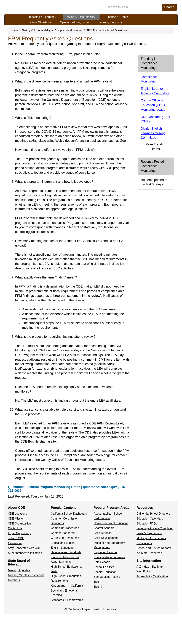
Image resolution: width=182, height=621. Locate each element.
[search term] (133, 7)
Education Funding (62, 542)
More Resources (151, 552)
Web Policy (143, 571)
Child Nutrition (102, 532)
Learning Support (110, 22)
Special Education (105, 571)
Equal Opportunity (19, 533)
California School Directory (153, 513)
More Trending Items (156, 147)
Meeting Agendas (19, 570)
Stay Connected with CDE (24, 548)
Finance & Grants (118, 16)
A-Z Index (142, 566)
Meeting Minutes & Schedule (26, 575)
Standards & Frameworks (67, 599)
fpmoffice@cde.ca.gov (100, 487)
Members (14, 580)
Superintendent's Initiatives (25, 552)
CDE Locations (17, 513)
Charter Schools (104, 527)
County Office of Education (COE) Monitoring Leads (153, 105)
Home (14, 30)
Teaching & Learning (42, 16)
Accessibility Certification (152, 576)
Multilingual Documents (151, 538)
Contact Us (15, 528)
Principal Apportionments (109, 557)
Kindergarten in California (67, 585)
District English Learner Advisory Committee (153, 133)
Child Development (106, 537)
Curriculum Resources (65, 537)
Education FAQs (146, 523)
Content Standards (62, 532)
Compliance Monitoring (68, 30)
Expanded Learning (106, 552)
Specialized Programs (75, 22)
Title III (98, 586)
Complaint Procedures (65, 527)
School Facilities (104, 566)
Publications (144, 543)
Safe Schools (102, 562)
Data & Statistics (40, 22)
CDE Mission (16, 518)
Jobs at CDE (16, 538)
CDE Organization (19, 523)
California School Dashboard (69, 513)
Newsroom (15, 543)
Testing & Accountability (81, 16)
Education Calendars (149, 518)
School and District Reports (153, 548)
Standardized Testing (107, 576)
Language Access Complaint (154, 528)
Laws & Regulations (149, 533)
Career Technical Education (111, 523)
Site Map (157, 566)
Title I (97, 581)
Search (169, 7)
